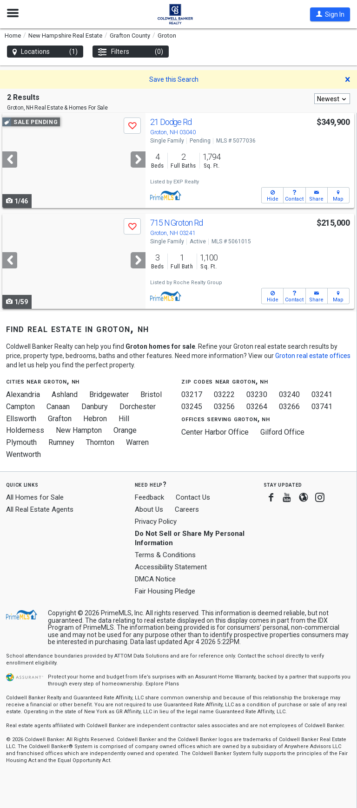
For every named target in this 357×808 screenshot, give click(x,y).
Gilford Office (282, 432)
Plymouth (21, 442)
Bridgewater (109, 394)
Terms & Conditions (165, 555)
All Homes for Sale (35, 497)
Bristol (151, 394)
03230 (256, 394)
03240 (289, 394)
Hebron (95, 418)
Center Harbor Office (215, 432)
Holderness (25, 430)
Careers (187, 509)
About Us (149, 509)
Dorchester (137, 406)
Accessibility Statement (171, 567)
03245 (191, 406)
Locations (45, 51)
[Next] (138, 159)
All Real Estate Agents (39, 509)
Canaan (58, 406)
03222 (224, 394)
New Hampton (79, 430)
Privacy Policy (156, 521)
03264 (256, 406)
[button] (330, 14)
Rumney (61, 442)
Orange (125, 430)
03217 (191, 394)
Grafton (60, 418)
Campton (20, 406)
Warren (137, 442)
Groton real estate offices (312, 355)
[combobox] (332, 98)
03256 (224, 406)
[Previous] (9, 159)
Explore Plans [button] (162, 684)
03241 (321, 394)
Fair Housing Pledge (165, 591)
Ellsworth (21, 418)
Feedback (149, 497)
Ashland (65, 394)
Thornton (100, 442)
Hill (124, 418)
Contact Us (193, 497)
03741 (321, 406)
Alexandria (23, 394)
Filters (130, 51)
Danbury (94, 406)
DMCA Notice (155, 579)
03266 (289, 406)
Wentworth (23, 454)
